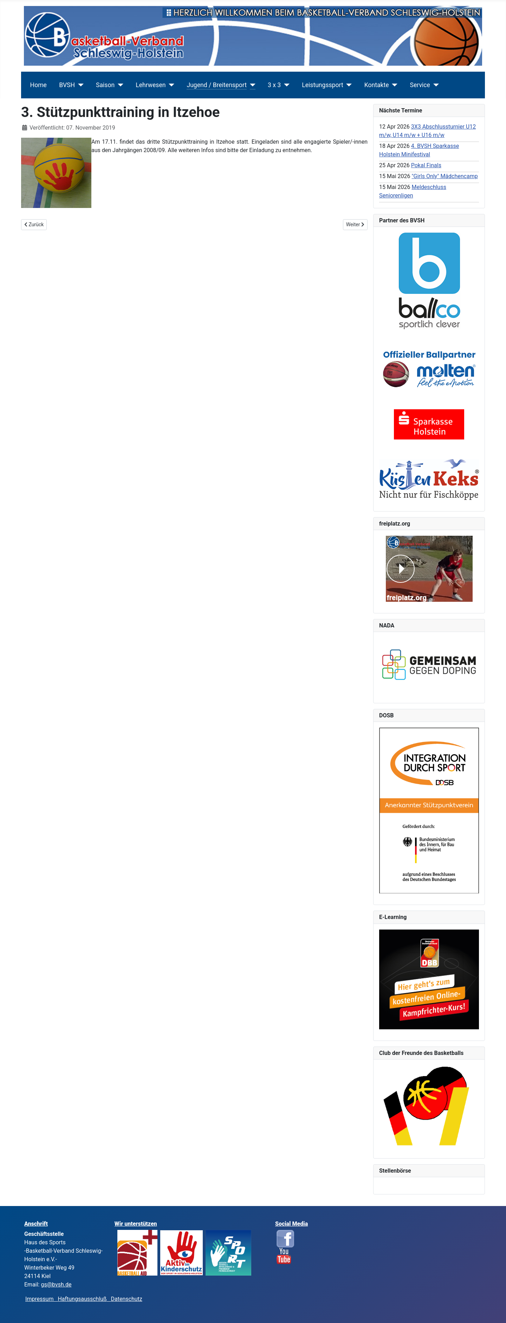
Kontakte (376, 85)
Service (420, 85)
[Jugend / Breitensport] (251, 85)
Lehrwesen (151, 85)
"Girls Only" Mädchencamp (444, 176)
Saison (105, 85)
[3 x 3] (285, 85)
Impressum (41, 1299)
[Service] (434, 85)
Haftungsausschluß (82, 1299)
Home (38, 85)
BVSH (67, 85)
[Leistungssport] (347, 85)
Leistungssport (322, 85)
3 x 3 (274, 85)
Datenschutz (126, 1299)
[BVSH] (79, 85)
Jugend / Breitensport (217, 85)
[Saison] (119, 85)
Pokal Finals (426, 165)
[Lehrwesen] (170, 85)
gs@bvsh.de (56, 1284)
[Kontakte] (393, 85)
